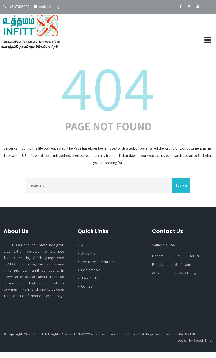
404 (108, 87)
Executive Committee (97, 261)
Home (86, 245)
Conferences (91, 270)
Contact (87, 286)
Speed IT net (203, 340)
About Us (88, 253)
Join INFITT (90, 278)
